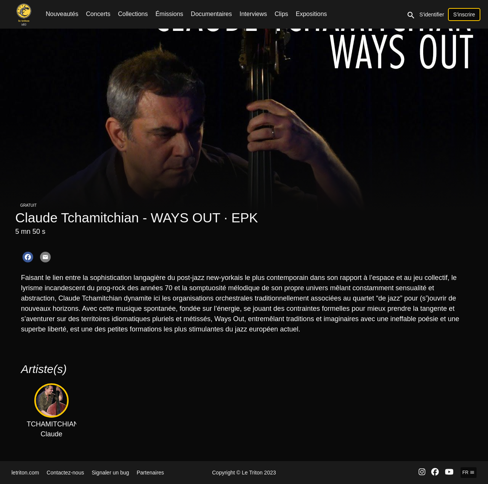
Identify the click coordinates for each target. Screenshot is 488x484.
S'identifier (431, 14)
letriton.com (25, 473)
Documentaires (211, 14)
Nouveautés (62, 14)
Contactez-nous (65, 473)
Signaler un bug (110, 473)
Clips (281, 14)
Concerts (98, 14)
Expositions (311, 14)
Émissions (169, 14)
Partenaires (150, 473)
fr (468, 472)
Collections (133, 14)
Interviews (253, 14)
